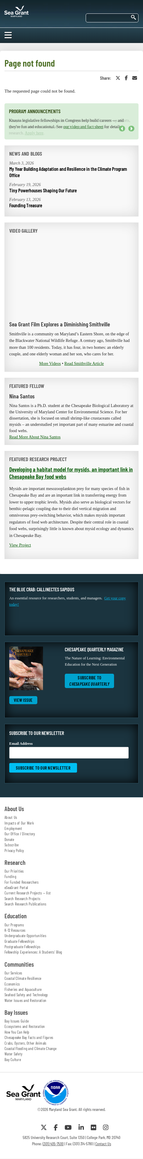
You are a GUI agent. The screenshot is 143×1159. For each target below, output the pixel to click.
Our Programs (14, 924)
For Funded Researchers (21, 882)
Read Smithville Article (84, 363)
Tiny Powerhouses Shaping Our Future (43, 190)
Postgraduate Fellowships (22, 946)
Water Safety (13, 1053)
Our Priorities (14, 871)
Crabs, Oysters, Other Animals (25, 1043)
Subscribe (11, 844)
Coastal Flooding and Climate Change (30, 1048)
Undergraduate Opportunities (25, 935)
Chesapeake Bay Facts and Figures (28, 1037)
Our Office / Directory (19, 833)
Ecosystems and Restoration (24, 1026)
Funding (10, 876)
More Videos (50, 363)
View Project (20, 545)
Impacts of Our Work (19, 823)
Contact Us (103, 1143)
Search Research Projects (22, 898)
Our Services (13, 973)
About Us (10, 817)
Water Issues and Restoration (25, 1000)
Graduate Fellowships (19, 941)
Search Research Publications (25, 904)
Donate (9, 839)
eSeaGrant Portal (16, 887)
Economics (12, 984)
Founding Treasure (25, 205)
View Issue (23, 700)
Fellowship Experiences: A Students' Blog (33, 952)
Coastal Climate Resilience (22, 978)
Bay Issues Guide (16, 1021)
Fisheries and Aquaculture (22, 989)
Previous (122, 129)
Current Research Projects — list (27, 893)
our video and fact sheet (83, 127)
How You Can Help (16, 1032)
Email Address (69, 750)
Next (131, 129)
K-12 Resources (15, 930)
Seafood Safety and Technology (26, 994)
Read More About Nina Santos (35, 437)
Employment (13, 828)
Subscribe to (89, 681)
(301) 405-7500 (53, 1143)
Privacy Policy (14, 850)
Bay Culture (12, 1059)
